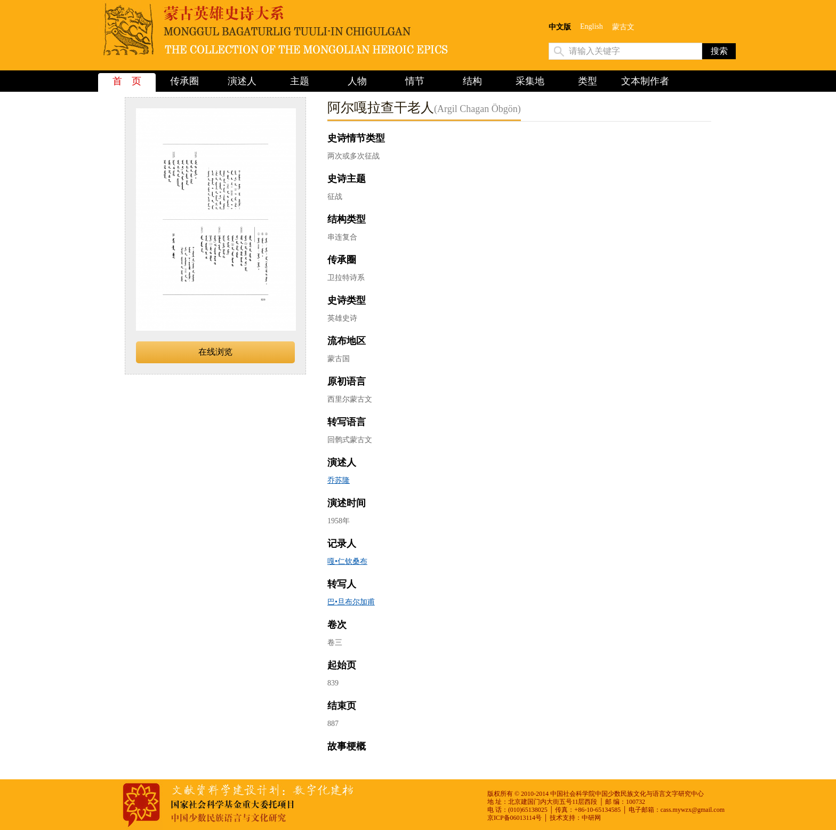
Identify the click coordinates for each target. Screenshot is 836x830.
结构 (472, 81)
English (591, 26)
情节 (414, 81)
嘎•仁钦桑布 (347, 561)
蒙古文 (623, 27)
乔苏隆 (338, 480)
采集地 (530, 81)
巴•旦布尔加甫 (351, 602)
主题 (299, 81)
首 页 (126, 81)
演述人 (242, 81)
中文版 (560, 27)
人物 (357, 81)
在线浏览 (215, 351)
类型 (587, 81)
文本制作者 (645, 81)
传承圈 (184, 81)
